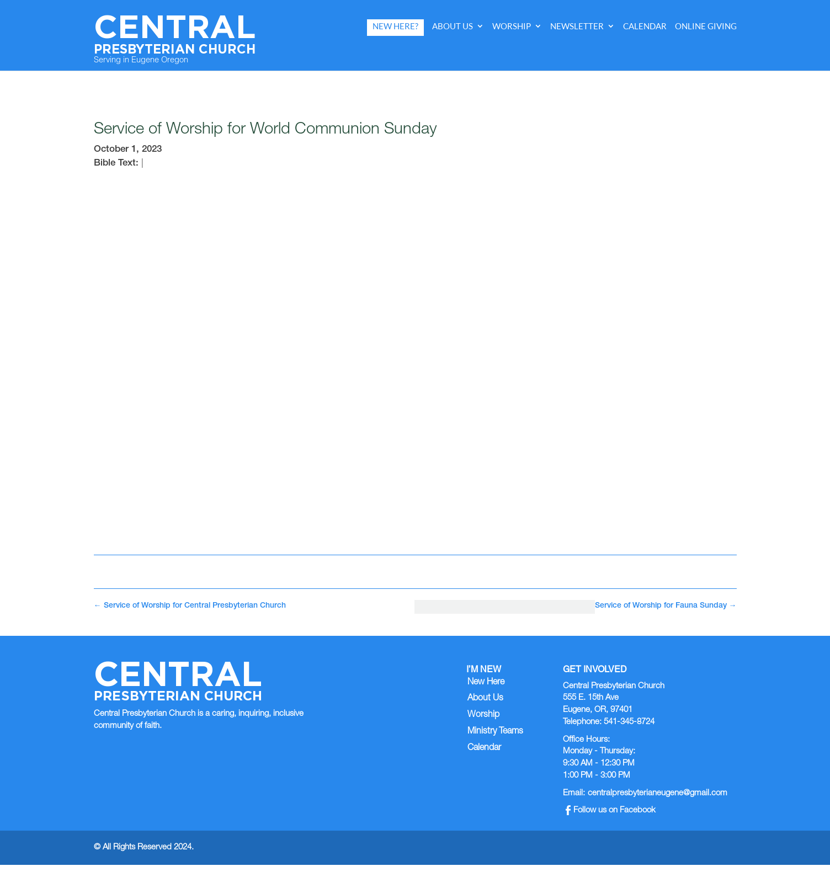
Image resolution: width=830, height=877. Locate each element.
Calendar (645, 26)
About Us (452, 26)
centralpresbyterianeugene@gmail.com (657, 793)
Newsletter (577, 26)
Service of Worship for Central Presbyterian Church (190, 606)
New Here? (395, 26)
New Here (485, 682)
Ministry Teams (495, 731)
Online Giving (706, 26)
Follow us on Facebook (611, 810)
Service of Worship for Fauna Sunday (666, 606)
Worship (511, 26)
